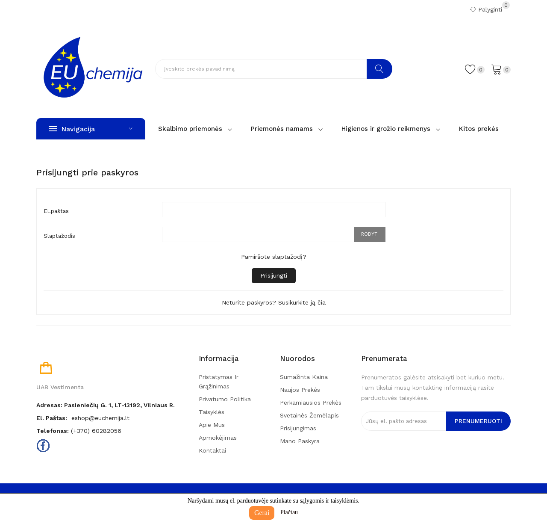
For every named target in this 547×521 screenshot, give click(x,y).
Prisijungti (273, 275)
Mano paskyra (300, 441)
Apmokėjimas (218, 437)
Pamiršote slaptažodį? (273, 256)
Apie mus (212, 424)
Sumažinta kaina (304, 376)
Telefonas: (52, 430)
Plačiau (289, 512)
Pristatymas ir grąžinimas (218, 381)
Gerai (262, 512)
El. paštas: (51, 417)
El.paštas (56, 211)
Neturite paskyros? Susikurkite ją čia (274, 302)
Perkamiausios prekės (310, 402)
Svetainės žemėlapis (309, 415)
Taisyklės (211, 412)
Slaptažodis (59, 236)
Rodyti (370, 234)
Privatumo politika (225, 399)
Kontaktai (212, 450)
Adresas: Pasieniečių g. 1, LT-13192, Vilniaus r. (105, 405)
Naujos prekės (300, 389)
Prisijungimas (298, 428)
